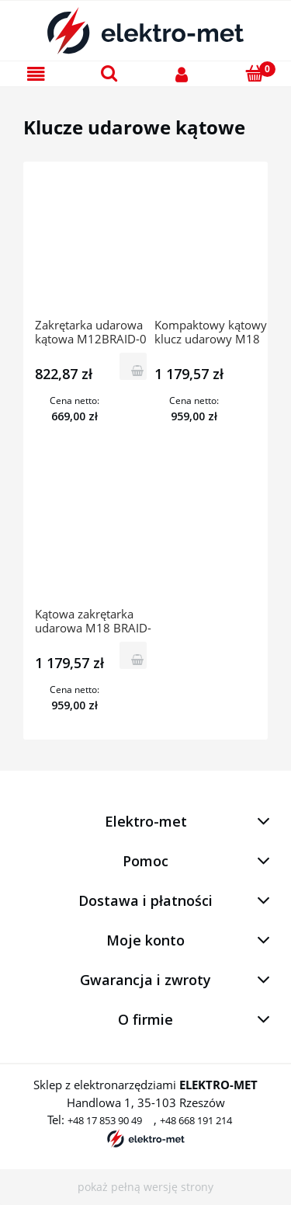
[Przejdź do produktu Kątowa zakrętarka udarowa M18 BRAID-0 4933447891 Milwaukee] (93, 534)
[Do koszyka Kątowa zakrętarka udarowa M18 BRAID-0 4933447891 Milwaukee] (133, 655)
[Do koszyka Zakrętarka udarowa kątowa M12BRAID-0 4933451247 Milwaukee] (133, 366)
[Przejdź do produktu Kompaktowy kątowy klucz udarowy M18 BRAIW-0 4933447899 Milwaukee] (213, 245)
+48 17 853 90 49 (105, 1120)
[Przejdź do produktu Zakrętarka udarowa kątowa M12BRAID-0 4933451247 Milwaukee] (93, 245)
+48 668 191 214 (196, 1120)
